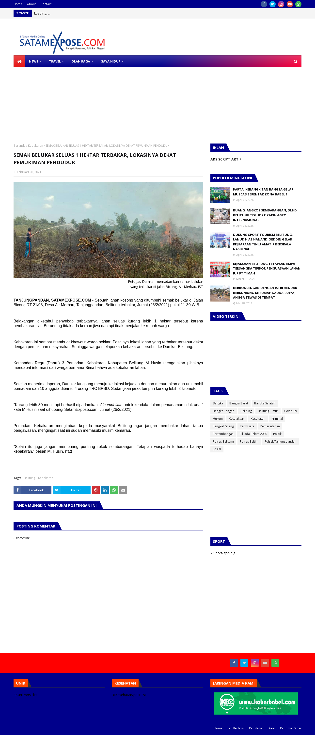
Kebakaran (35, 146)
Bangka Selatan (264, 403)
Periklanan (256, 728)
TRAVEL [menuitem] (55, 61)
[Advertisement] (147, 101)
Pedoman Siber (290, 728)
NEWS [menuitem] (33, 61)
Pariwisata (247, 426)
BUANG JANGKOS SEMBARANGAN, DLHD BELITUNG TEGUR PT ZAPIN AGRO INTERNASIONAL (265, 215)
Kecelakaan (237, 418)
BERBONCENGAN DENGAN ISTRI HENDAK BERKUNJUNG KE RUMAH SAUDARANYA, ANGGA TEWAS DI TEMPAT (265, 293)
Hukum (218, 418)
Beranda (20, 146)
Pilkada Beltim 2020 (253, 434)
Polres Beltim (249, 441)
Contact (46, 4)
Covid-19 (290, 411)
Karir (271, 728)
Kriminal (277, 418)
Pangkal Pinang (223, 426)
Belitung (29, 478)
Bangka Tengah (223, 411)
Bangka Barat (238, 403)
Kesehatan (258, 418)
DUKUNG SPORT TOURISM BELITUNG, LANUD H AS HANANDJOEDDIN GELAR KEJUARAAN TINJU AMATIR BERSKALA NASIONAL (263, 241)
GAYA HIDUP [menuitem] (111, 61)
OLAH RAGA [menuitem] (80, 61)
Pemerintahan (270, 426)
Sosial (217, 449)
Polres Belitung (223, 441)
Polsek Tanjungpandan (280, 441)
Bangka (218, 403)
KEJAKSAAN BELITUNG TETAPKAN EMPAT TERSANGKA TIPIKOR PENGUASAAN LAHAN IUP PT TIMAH (266, 268)
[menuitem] (19, 61)
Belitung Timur (268, 411)
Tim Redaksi (235, 728)
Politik (277, 434)
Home (18, 4)
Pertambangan (223, 434)
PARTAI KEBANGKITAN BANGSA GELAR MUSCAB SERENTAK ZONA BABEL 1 (263, 191)
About (31, 4)
